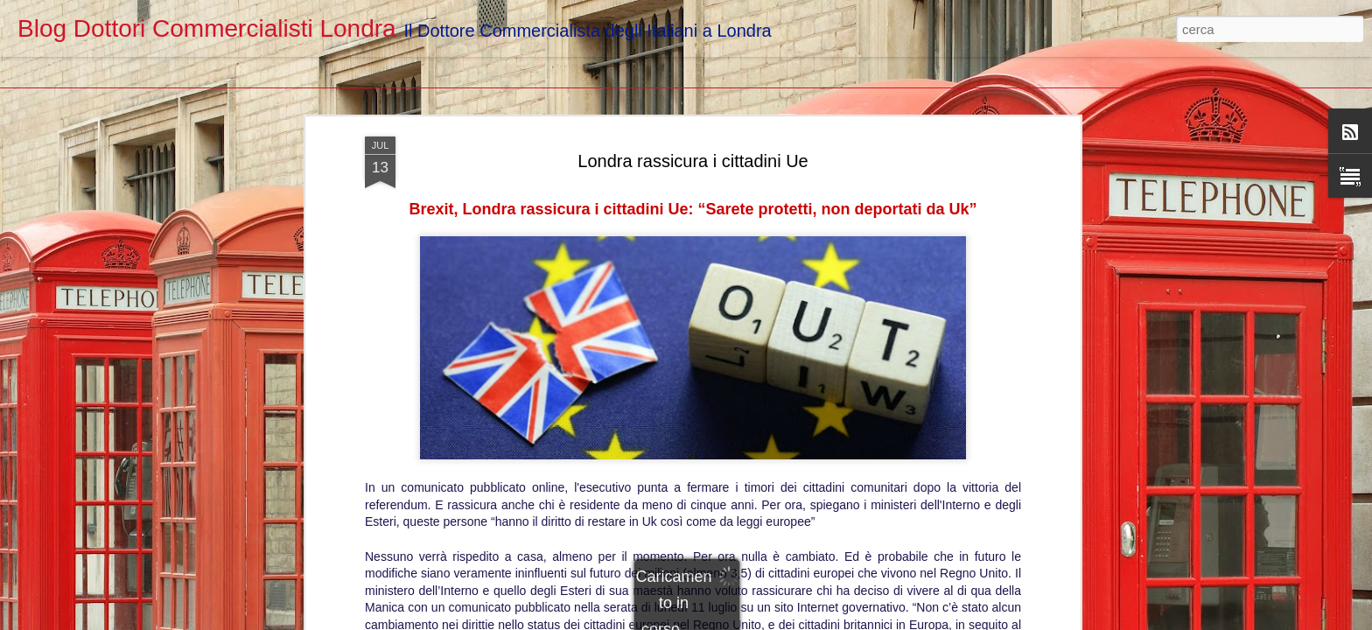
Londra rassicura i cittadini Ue (693, 112)
